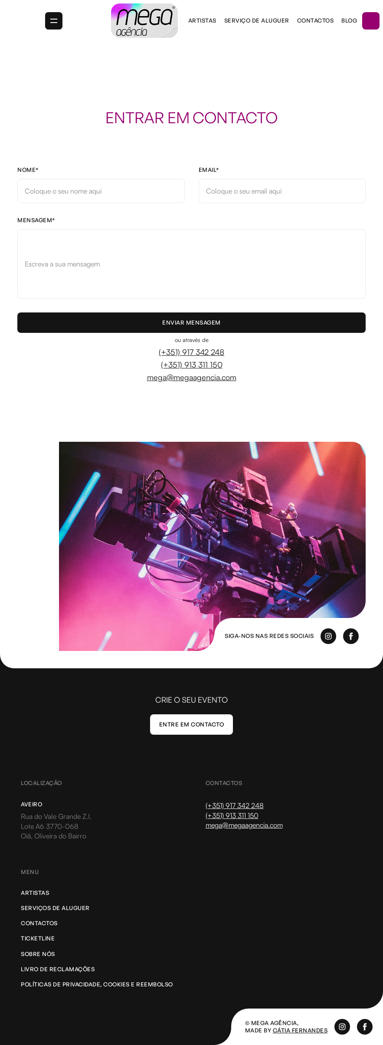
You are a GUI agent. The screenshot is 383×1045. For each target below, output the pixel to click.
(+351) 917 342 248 (191, 352)
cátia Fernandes (300, 1030)
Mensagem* (36, 220)
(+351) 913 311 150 (192, 364)
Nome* (28, 170)
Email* (209, 170)
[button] (53, 21)
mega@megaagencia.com (191, 377)
